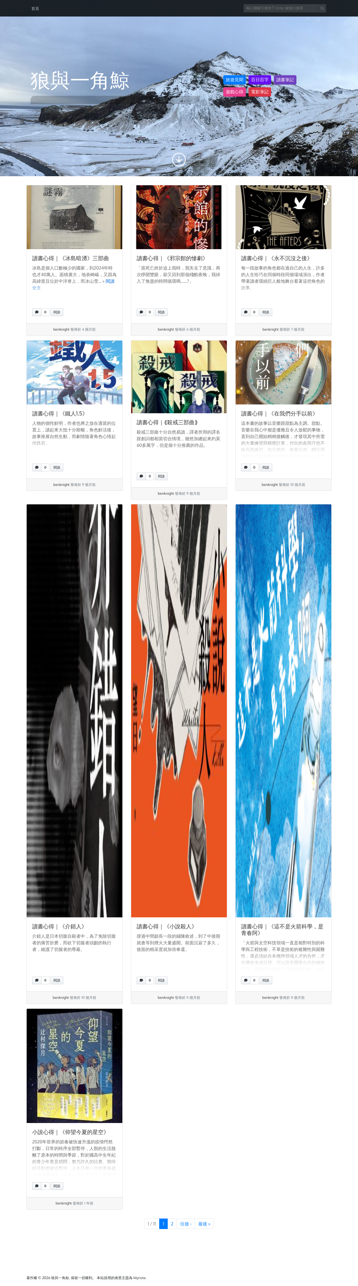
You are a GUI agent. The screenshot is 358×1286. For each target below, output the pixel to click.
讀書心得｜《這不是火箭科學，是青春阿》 (282, 929)
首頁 (35, 8)
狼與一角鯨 (60, 1278)
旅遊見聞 (234, 79)
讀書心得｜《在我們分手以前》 (279, 413)
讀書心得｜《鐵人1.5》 (60, 413)
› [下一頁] (185, 1224)
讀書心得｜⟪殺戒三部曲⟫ (167, 422)
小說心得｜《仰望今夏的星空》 (70, 1131)
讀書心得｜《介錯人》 (59, 926)
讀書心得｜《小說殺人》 (167, 926)
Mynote (139, 1278)
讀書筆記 (285, 79)
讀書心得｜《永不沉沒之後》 (277, 258)
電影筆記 (260, 91)
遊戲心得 (234, 91)
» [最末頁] (204, 1224)
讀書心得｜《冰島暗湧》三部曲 (70, 258)
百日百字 (260, 79)
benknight (61, 329)
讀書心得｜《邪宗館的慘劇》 (172, 258)
